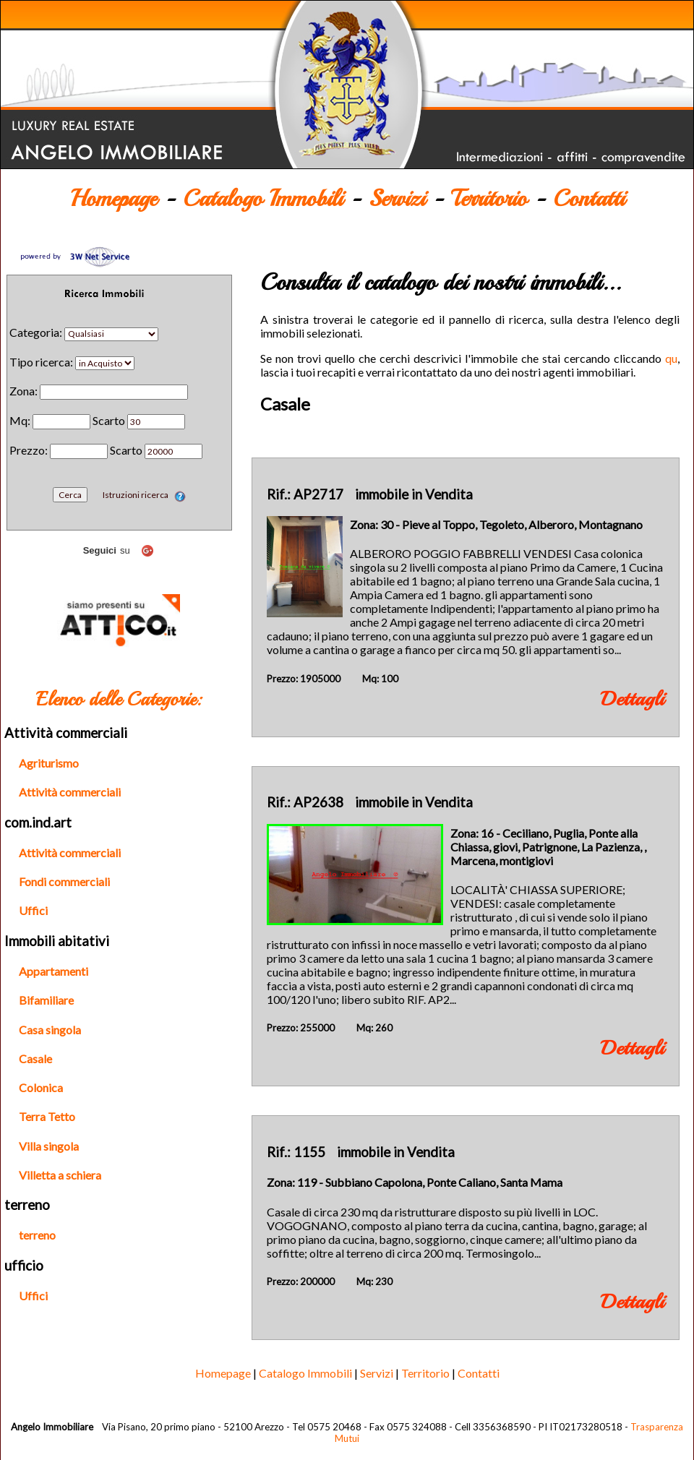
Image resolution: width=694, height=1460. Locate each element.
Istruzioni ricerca (144, 494)
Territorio (489, 198)
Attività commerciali (70, 792)
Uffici (33, 910)
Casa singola (50, 1029)
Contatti (589, 198)
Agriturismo (49, 763)
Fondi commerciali (64, 881)
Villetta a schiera (60, 1175)
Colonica (41, 1087)
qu (671, 358)
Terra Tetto (47, 1116)
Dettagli (632, 698)
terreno (37, 1235)
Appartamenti (53, 971)
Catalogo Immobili (263, 198)
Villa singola (49, 1146)
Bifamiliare (46, 1000)
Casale (35, 1058)
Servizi (397, 198)
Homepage (113, 198)
